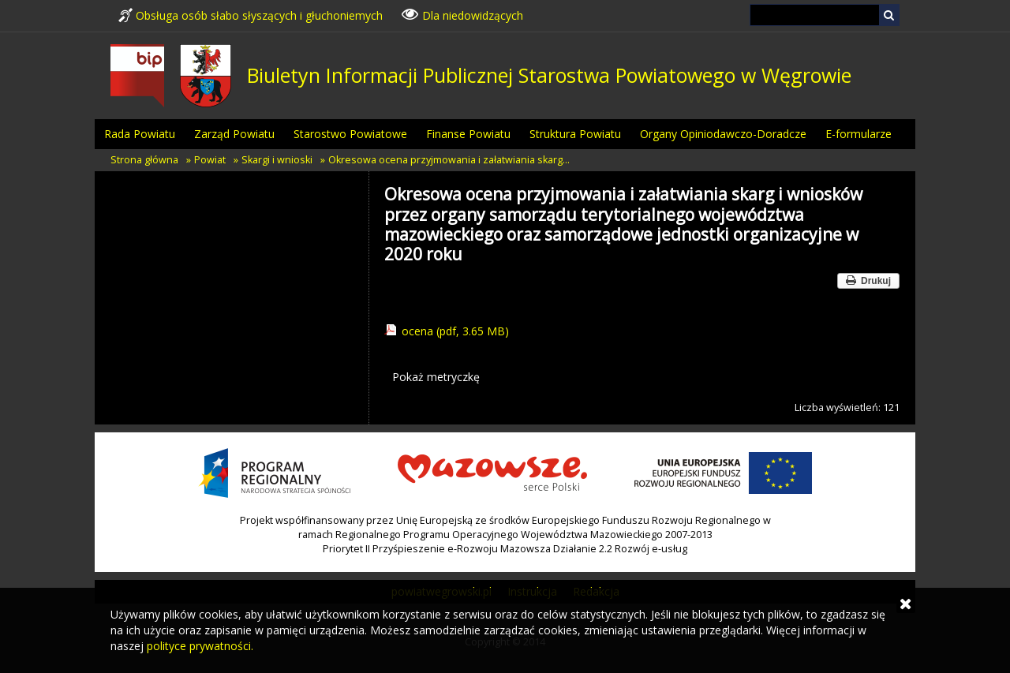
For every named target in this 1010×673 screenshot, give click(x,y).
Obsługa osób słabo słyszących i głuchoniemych (250, 15)
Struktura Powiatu (575, 133)
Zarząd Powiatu (234, 133)
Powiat (210, 159)
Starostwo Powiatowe (350, 133)
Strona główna (144, 159)
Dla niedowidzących (462, 14)
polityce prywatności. (200, 645)
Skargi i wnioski (276, 159)
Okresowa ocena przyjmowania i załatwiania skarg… (449, 159)
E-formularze (858, 133)
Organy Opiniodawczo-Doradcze (723, 133)
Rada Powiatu (139, 133)
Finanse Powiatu (468, 133)
